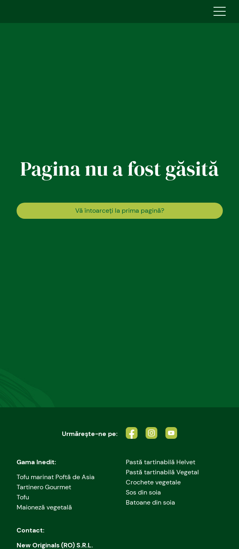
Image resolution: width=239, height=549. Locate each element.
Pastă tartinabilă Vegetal (162, 472)
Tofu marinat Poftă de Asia (56, 477)
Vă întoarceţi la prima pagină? (119, 210)
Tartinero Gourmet (44, 487)
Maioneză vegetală (44, 507)
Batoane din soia (150, 502)
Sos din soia (143, 492)
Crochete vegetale (153, 482)
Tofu (23, 497)
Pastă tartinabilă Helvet (160, 462)
